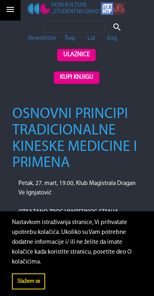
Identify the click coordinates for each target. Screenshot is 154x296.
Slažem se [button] (28, 281)
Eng (112, 38)
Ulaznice (76, 55)
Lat (91, 38)
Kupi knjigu (76, 77)
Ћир (70, 38)
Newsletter (42, 38)
